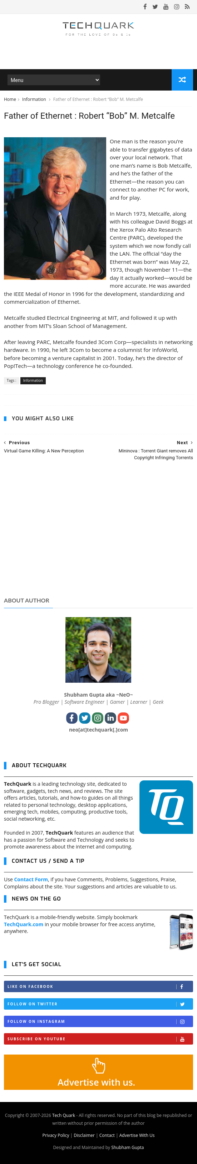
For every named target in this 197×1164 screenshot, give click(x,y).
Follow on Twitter (100, 1004)
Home (10, 99)
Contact (107, 1135)
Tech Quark (63, 1115)
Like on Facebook (100, 986)
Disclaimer (84, 1135)
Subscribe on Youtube (100, 1039)
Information (34, 99)
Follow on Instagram (100, 1021)
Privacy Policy (55, 1135)
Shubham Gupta (127, 1147)
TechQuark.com (23, 924)
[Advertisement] (98, 535)
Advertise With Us (137, 1135)
